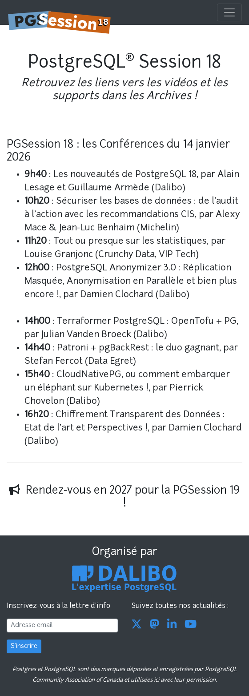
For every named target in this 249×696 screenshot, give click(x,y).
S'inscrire (24, 646)
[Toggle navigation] (229, 12)
